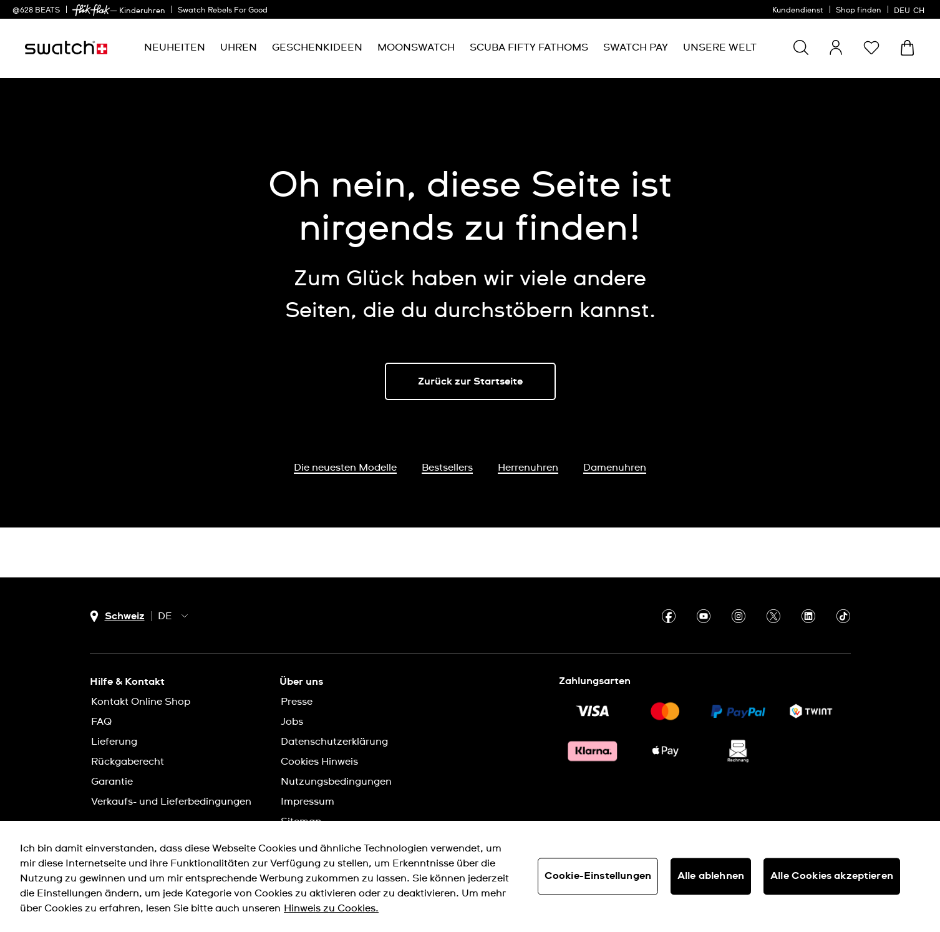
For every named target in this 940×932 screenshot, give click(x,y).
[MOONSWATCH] (416, 47)
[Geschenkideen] (317, 47)
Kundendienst (797, 10)
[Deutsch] (911, 9)
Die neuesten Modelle (345, 468)
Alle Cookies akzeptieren (831, 876)
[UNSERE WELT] (720, 47)
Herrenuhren (528, 468)
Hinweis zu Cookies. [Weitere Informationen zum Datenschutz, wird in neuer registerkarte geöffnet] (331, 908)
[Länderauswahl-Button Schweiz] (117, 616)
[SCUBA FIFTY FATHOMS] (529, 47)
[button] (871, 47)
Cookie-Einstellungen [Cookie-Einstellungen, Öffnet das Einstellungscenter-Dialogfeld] (598, 876)
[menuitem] (175, 48)
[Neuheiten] (174, 47)
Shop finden (858, 10)
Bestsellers (447, 468)
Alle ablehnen (710, 876)
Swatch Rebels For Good (223, 10)
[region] (470, 876)
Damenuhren (614, 468)
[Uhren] (238, 47)
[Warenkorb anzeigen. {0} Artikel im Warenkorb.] (907, 48)
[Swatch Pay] (635, 47)
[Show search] (800, 47)
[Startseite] (66, 48)
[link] (91, 10)
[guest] (835, 47)
